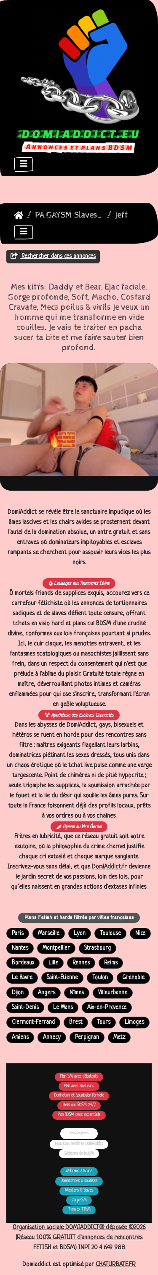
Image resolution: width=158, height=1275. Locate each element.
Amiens (20, 1037)
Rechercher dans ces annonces (53, 256)
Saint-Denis (25, 1007)
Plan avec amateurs (79, 1086)
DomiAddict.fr (109, 867)
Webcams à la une (79, 1171)
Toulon (100, 978)
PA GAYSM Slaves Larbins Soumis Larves (69, 215)
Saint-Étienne (62, 978)
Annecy (52, 1037)
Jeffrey (127, 215)
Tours (103, 1022)
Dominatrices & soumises (79, 1181)
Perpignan (87, 1037)
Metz (119, 1037)
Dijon (18, 993)
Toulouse (110, 933)
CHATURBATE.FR (116, 1264)
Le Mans (63, 1007)
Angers (46, 993)
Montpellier (56, 948)
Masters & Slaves (79, 1190)
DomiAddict (19, 215)
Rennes (81, 963)
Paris (18, 933)
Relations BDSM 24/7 (79, 1105)
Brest (76, 1022)
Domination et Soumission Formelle (79, 1095)
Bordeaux (23, 963)
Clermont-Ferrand (33, 1022)
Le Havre (22, 978)
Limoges (134, 1022)
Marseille (48, 933)
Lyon (80, 933)
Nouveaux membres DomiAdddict (79, 1144)
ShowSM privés (79, 1133)
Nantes (20, 948)
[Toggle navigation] (23, 164)
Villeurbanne (112, 993)
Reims (111, 963)
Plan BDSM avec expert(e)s (79, 1115)
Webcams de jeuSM (79, 1153)
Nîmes (77, 993)
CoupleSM (79, 1200)
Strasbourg (97, 948)
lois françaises (82, 634)
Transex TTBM (79, 1209)
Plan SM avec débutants (79, 1076)
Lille (53, 963)
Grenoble (133, 978)
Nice (140, 933)
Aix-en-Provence (106, 1007)
